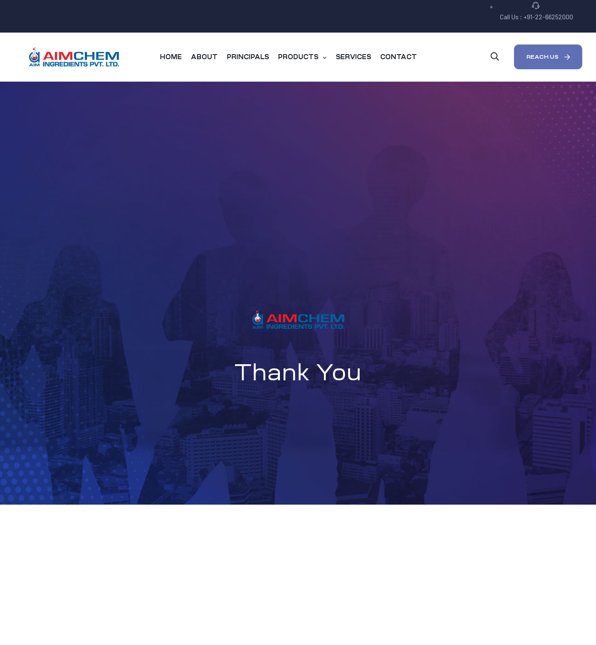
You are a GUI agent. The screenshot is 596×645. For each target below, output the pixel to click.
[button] (548, 56)
